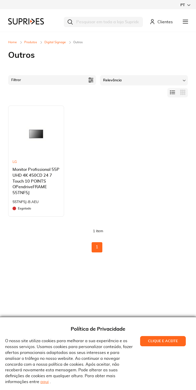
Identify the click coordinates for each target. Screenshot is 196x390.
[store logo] (26, 21)
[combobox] (103, 22)
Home (13, 42)
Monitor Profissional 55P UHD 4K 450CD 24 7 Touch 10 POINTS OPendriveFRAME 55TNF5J (36, 181)
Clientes (161, 22)
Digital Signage (55, 42)
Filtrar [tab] (16, 80)
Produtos (31, 42)
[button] (185, 5)
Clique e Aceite (163, 341)
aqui (44, 382)
